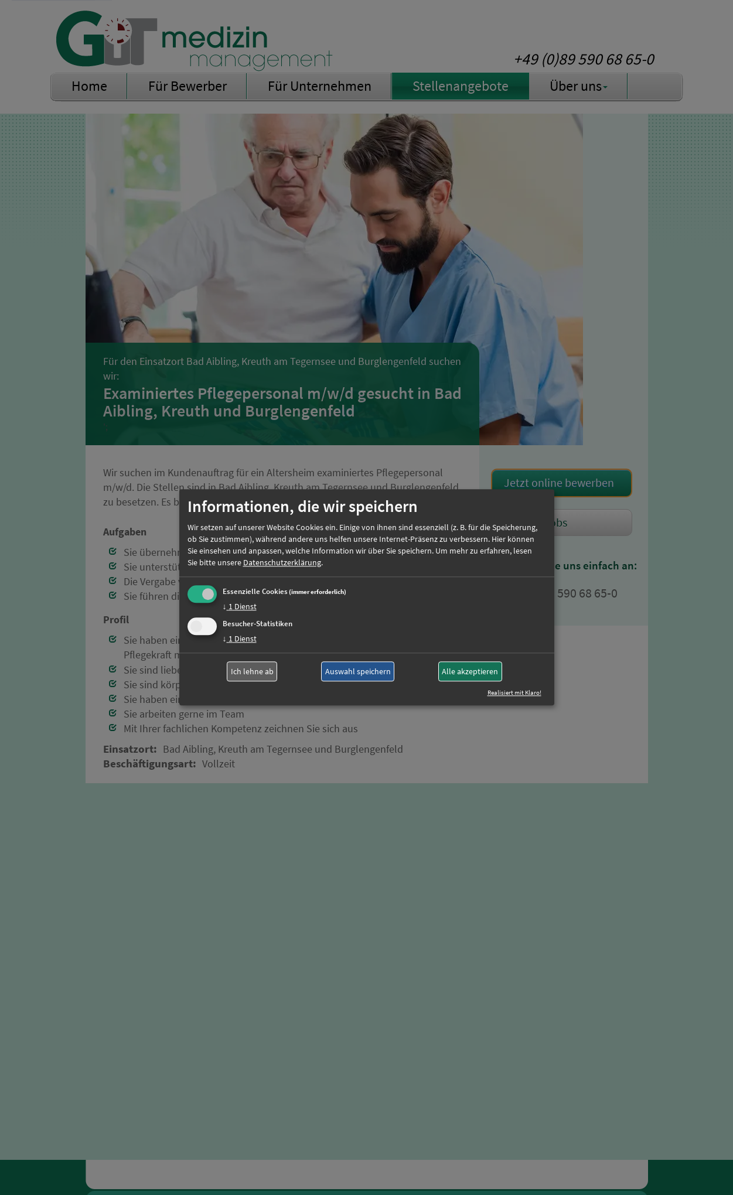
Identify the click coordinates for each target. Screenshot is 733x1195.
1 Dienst (240, 606)
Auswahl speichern (358, 671)
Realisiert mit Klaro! (514, 693)
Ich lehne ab (252, 671)
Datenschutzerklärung (282, 562)
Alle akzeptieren (470, 671)
